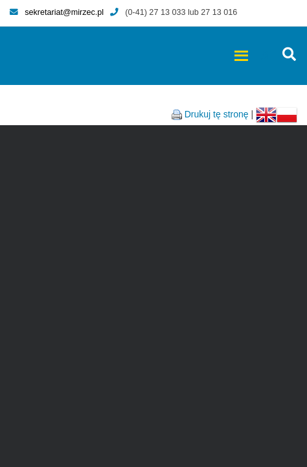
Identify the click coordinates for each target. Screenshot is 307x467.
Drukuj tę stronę (217, 114)
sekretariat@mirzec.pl (57, 12)
